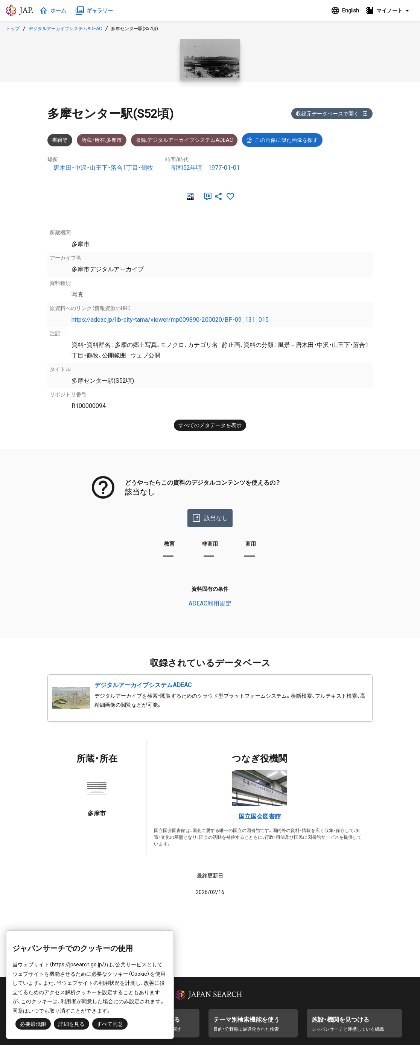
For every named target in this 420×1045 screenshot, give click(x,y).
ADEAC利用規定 (210, 603)
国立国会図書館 (260, 816)
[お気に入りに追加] (230, 196)
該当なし (210, 518)
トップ (13, 28)
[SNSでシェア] (218, 196)
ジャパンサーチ (42, 10)
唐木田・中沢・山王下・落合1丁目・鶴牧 (103, 167)
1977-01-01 (224, 167)
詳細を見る (71, 1024)
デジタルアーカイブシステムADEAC (65, 28)
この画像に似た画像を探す (282, 140)
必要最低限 (33, 1024)
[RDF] (190, 196)
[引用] (206, 196)
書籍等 (60, 140)
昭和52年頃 (186, 167)
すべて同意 (110, 1024)
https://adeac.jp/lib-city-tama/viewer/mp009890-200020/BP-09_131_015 (170, 319)
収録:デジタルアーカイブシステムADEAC (184, 140)
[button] (389, 10)
